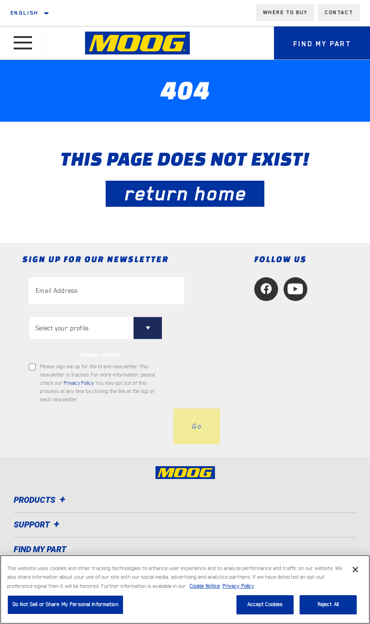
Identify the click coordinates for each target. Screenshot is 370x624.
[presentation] (98, 426)
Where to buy (285, 12)
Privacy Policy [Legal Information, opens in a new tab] (238, 611)
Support (38, 524)
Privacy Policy (78, 383)
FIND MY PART (40, 549)
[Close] (355, 595)
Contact (339, 12)
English (25, 13)
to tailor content (100, 355)
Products (41, 500)
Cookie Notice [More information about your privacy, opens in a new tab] (205, 611)
